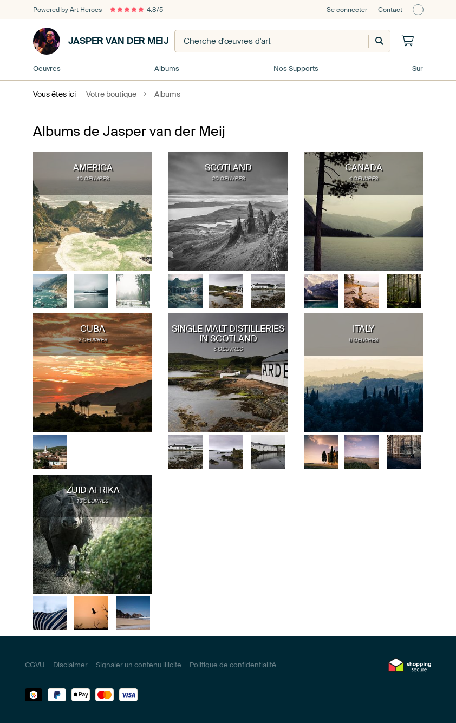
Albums (166, 68)
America (93, 167)
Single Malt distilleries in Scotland (228, 333)
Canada (363, 167)
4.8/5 (136, 9)
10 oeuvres (93, 178)
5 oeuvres (228, 348)
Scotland (228, 167)
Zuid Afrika (93, 490)
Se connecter (347, 9)
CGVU (35, 664)
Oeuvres (47, 68)
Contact (390, 9)
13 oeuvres (92, 500)
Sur (417, 68)
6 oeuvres (363, 339)
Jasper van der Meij (101, 41)
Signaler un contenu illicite (138, 664)
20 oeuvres (228, 178)
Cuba (92, 328)
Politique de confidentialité (233, 664)
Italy (363, 328)
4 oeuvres (363, 178)
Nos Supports (295, 68)
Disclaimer (70, 664)
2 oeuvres (92, 339)
